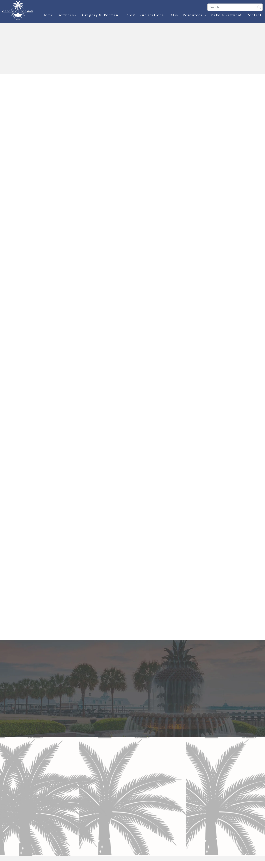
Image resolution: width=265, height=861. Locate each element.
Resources (194, 15)
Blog (130, 15)
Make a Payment (225, 15)
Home (47, 15)
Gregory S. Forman (101, 15)
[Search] (234, 7)
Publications (151, 15)
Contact (253, 15)
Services (67, 15)
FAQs (173, 15)
